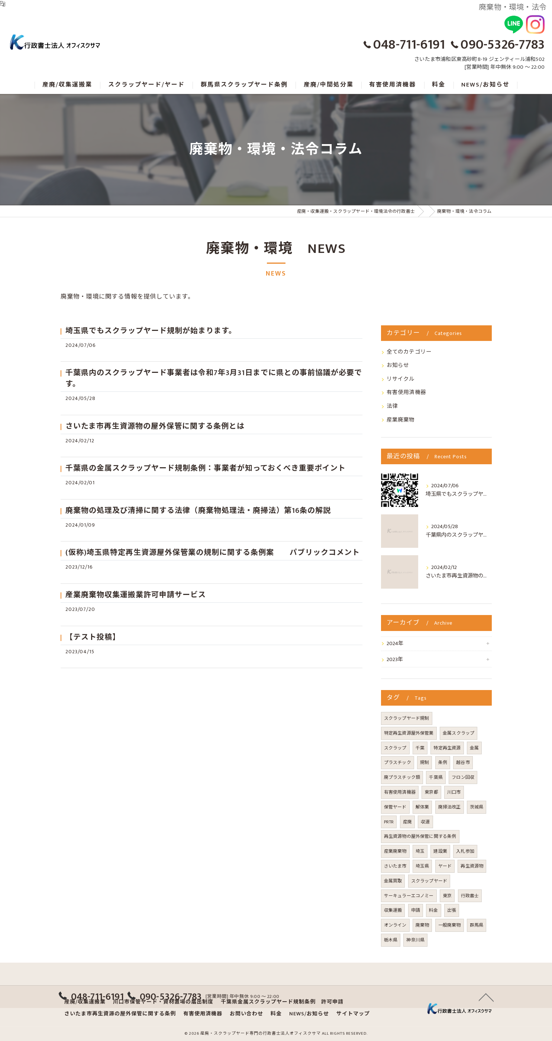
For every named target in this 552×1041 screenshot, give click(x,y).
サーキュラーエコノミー (409, 896)
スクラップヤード (429, 881)
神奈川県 (415, 940)
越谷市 (463, 762)
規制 (424, 762)
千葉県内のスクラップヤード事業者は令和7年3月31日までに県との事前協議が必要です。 (213, 378)
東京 (447, 896)
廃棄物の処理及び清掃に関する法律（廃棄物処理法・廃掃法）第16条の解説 (198, 510)
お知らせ (398, 365)
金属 (474, 748)
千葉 (420, 748)
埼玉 (420, 851)
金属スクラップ (458, 733)
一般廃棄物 (449, 925)
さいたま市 (395, 866)
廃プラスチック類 (402, 777)
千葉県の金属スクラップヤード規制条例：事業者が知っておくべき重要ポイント (205, 468)
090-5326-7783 (503, 44)
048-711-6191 (409, 44)
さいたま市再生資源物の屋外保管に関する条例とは (155, 426)
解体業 (422, 807)
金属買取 (393, 881)
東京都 (431, 792)
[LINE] (513, 24)
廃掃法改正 (449, 807)
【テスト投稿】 (92, 637)
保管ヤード (395, 807)
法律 (392, 406)
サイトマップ (353, 1014)
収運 (425, 822)
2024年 (395, 643)
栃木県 (391, 940)
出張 (451, 910)
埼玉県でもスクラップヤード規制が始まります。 (150, 331)
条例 (442, 762)
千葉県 (436, 777)
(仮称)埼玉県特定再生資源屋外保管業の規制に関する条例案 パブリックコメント (212, 552)
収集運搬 (393, 910)
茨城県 (477, 807)
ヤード (445, 866)
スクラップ (395, 748)
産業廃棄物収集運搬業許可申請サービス (135, 595)
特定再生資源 (447, 748)
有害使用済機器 (406, 392)
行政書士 (470, 896)
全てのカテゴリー (409, 352)
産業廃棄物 (401, 420)
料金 (433, 910)
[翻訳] (2, 3)
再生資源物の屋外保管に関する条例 (420, 836)
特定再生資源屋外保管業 (409, 733)
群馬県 (477, 925)
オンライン (395, 925)
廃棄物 (422, 925)
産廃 (407, 822)
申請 (415, 910)
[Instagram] (535, 24)
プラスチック (397, 762)
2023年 (395, 659)
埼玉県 (422, 866)
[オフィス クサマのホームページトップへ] (53, 43)
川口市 (454, 792)
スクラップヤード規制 (406, 718)
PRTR (389, 822)
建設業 (440, 851)
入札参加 (465, 851)
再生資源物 (472, 866)
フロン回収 (463, 777)
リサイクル (401, 379)
